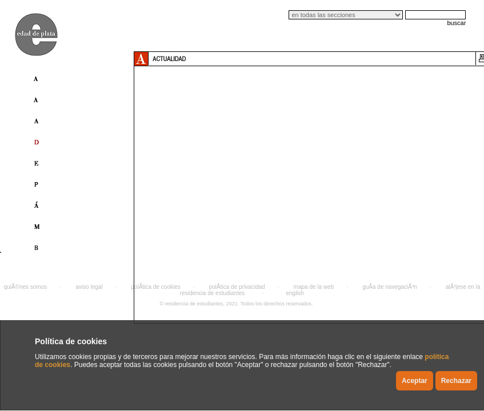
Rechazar (456, 381)
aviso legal (88, 287)
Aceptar (414, 381)
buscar (456, 22)
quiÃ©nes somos (25, 287)
